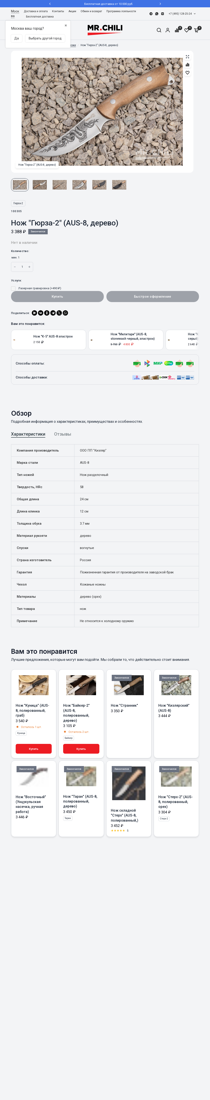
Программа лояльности (121, 11)
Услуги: (16, 280)
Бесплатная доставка (40, 16)
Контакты (58, 11)
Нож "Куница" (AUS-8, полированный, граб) (32, 710)
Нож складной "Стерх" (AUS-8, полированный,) (124, 815)
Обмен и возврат (91, 11)
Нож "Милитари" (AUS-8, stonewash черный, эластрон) (133, 336)
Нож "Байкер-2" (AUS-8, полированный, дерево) (76, 712)
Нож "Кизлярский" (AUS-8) (173, 707)
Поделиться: (20, 313)
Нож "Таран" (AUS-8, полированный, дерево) (80, 801)
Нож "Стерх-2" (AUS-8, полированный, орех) (175, 802)
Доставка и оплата (36, 11)
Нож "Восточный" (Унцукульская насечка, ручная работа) (31, 804)
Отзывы (62, 434)
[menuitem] (37, 11)
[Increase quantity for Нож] (14, 267)
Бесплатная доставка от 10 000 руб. (105, 4)
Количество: (20, 251)
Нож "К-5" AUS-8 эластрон (53, 336)
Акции (72, 11)
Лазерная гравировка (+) (36, 288)
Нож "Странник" (124, 705)
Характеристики (28, 434)
